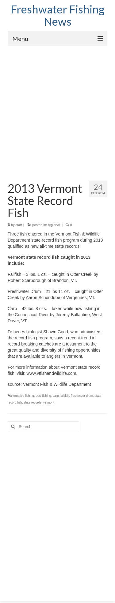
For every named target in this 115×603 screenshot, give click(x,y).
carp (56, 395)
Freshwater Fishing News (58, 15)
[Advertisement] (57, 106)
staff (19, 225)
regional (54, 225)
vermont (48, 402)
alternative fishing (22, 395)
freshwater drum (82, 395)
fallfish (64, 395)
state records (32, 402)
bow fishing (43, 395)
